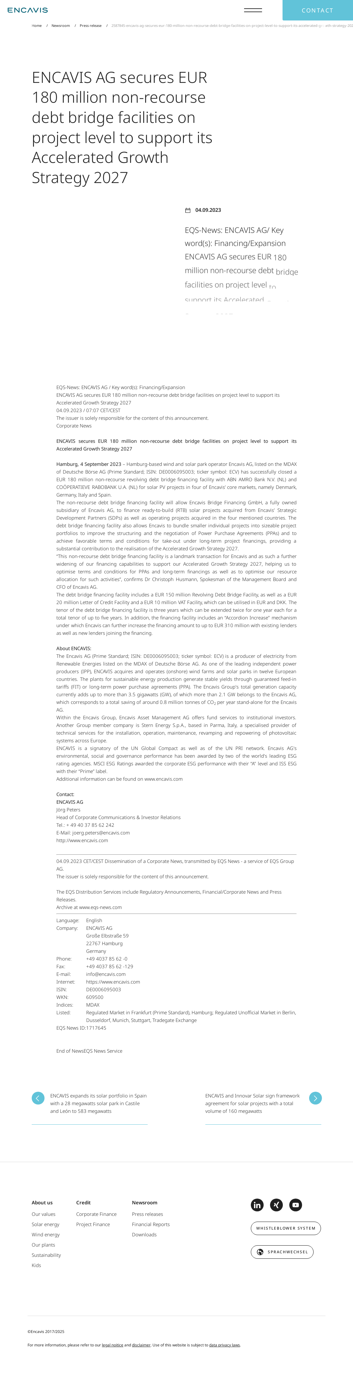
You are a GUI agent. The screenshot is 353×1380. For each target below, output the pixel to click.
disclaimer (141, 1345)
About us (42, 1202)
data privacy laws (224, 1345)
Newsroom (61, 25)
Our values (43, 1214)
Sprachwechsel (288, 1252)
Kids (36, 1265)
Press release (91, 25)
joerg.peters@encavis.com (101, 832)
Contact (318, 10)
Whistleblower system (286, 1228)
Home (37, 25)
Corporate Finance (96, 1214)
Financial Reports (151, 1224)
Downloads (144, 1234)
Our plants (43, 1244)
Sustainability (46, 1255)
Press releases (147, 1214)
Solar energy (45, 1224)
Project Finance (93, 1224)
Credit (83, 1202)
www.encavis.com (163, 779)
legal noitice (112, 1345)
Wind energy (46, 1234)
